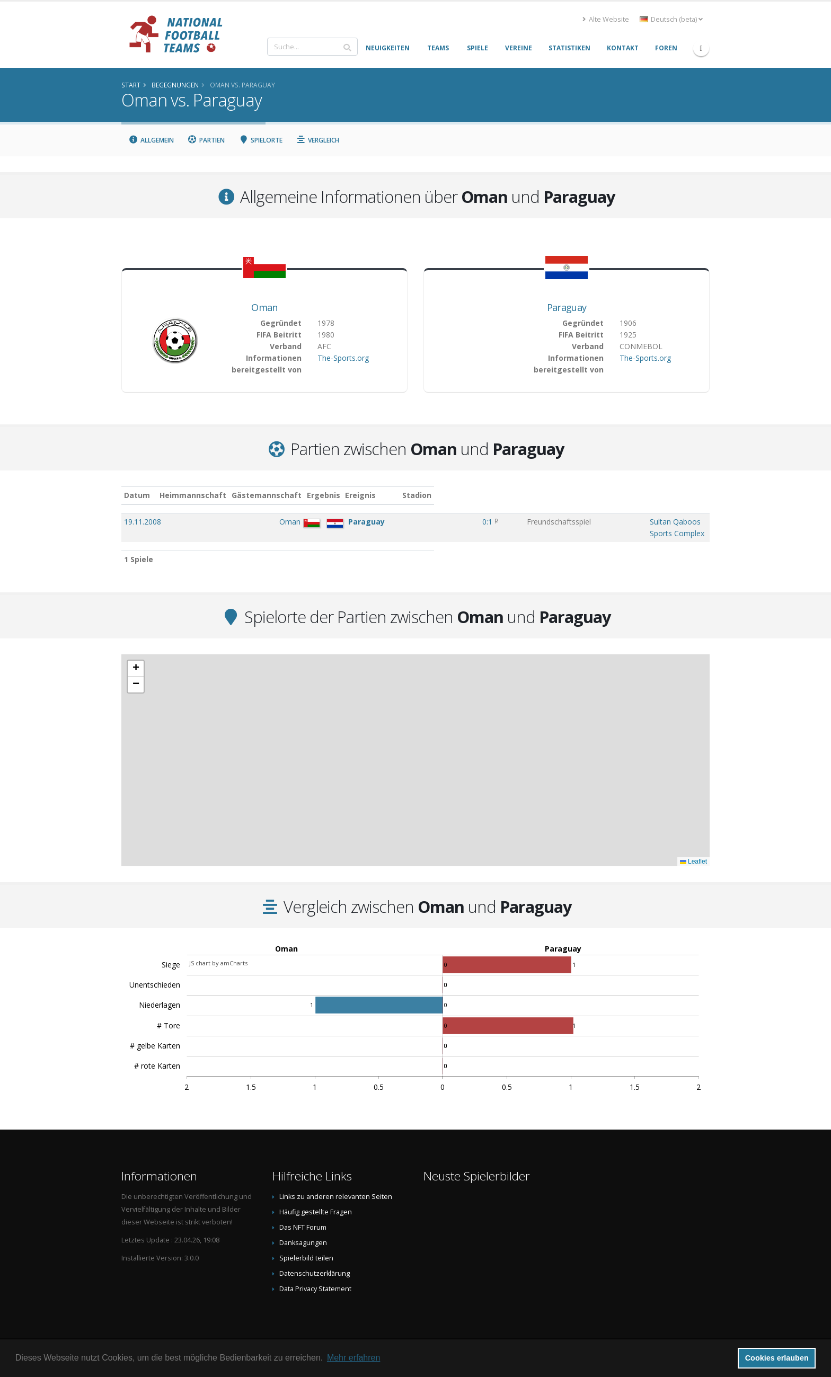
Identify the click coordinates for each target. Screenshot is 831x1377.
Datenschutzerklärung (314, 1262)
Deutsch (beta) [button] (671, 19)
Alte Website (605, 19)
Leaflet (693, 851)
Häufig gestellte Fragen (315, 1201)
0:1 (416, 522)
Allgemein (151, 140)
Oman (264, 307)
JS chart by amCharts (218, 952)
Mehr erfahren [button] (354, 1357)
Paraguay (566, 307)
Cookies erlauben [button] (777, 1358)
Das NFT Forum (302, 1216)
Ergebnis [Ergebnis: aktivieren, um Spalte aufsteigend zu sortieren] (418, 495)
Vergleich (318, 140)
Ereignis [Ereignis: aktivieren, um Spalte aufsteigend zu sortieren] (462, 495)
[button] (136, 658)
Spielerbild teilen (306, 1247)
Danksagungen (303, 1232)
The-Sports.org (343, 358)
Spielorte (260, 140)
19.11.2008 (142, 522)
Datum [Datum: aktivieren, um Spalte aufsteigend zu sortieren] (137, 495)
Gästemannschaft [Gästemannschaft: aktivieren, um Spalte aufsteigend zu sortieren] (321, 495)
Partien (206, 140)
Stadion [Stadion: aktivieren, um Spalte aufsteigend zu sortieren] (561, 495)
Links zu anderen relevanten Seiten (335, 1186)
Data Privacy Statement (315, 1278)
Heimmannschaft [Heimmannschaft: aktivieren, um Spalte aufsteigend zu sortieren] (247, 495)
